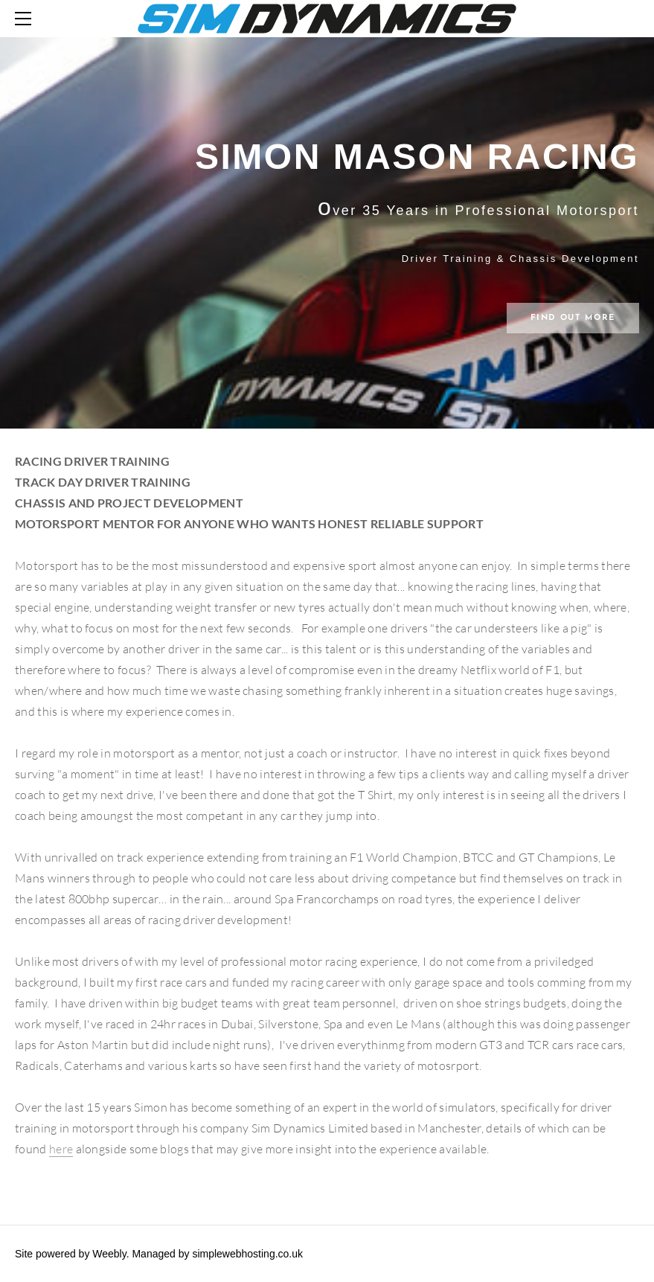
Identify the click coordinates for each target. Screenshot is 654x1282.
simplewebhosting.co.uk (247, 1254)
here (61, 1148)
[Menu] (26, 18)
